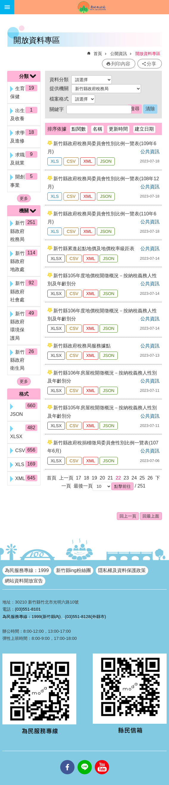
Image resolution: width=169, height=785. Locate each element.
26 (150, 477)
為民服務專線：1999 (27, 570)
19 (94, 477)
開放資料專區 (147, 53)
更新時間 (118, 128)
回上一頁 (128, 516)
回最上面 (150, 516)
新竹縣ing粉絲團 (73, 570)
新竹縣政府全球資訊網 (92, 7)
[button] (122, 486)
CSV (71, 161)
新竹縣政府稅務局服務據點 (82, 345)
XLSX (56, 258)
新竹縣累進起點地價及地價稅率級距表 (93, 248)
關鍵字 (56, 109)
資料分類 (59, 79)
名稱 (97, 128)
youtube (102, 760)
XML (87, 161)
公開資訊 (118, 53)
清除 (150, 108)
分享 (151, 63)
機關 (24, 210)
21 (110, 477)
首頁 (98, 53)
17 (78, 477)
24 (134, 477)
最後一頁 (83, 486)
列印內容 (120, 63)
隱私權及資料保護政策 (122, 570)
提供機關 (59, 88)
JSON (105, 161)
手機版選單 (7, 7)
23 (126, 477)
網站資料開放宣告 (24, 580)
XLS (55, 161)
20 (102, 477)
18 (86, 477)
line (84, 760)
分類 (24, 76)
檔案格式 (59, 98)
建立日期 (144, 128)
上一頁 (66, 477)
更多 (24, 198)
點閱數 (79, 128)
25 (142, 477)
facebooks (67, 760)
